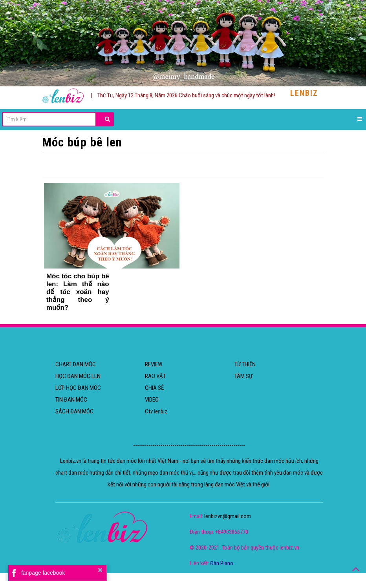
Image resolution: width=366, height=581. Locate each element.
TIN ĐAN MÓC (71, 399)
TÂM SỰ (243, 376)
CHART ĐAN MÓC (75, 364)
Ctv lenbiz (156, 411)
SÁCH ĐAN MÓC (74, 411)
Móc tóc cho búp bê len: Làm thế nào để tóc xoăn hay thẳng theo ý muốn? (77, 291)
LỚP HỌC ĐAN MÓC (78, 387)
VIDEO (152, 399)
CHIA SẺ (154, 387)
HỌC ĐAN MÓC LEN (78, 376)
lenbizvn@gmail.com (227, 516)
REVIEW (153, 364)
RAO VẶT (155, 376)
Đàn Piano (221, 563)
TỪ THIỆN (245, 364)
